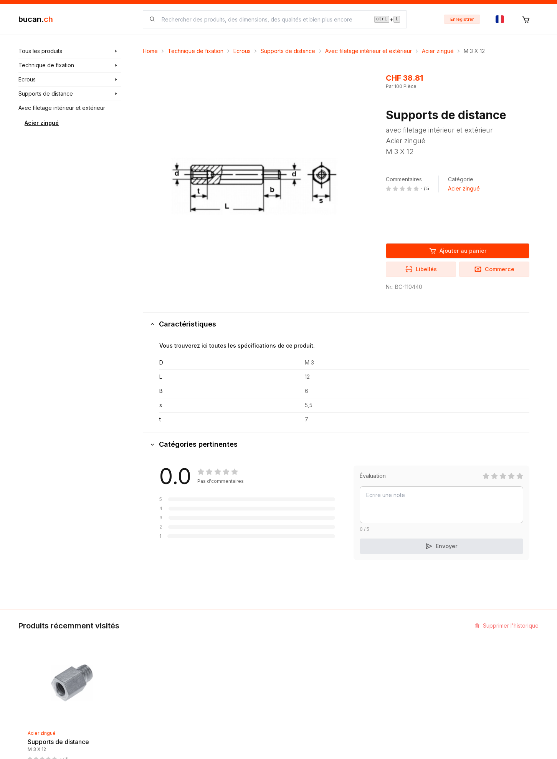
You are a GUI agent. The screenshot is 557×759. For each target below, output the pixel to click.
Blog (201, 654)
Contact (294, 641)
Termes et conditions (311, 682)
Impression (298, 654)
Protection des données (315, 710)
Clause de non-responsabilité (321, 696)
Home (150, 51)
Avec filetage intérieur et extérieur (368, 51)
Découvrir (208, 641)
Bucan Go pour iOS (398, 668)
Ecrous (242, 51)
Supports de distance (288, 51)
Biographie (298, 668)
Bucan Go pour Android (403, 682)
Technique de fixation (195, 51)
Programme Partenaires (403, 654)
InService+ (387, 641)
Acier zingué (42, 122)
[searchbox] (263, 19)
